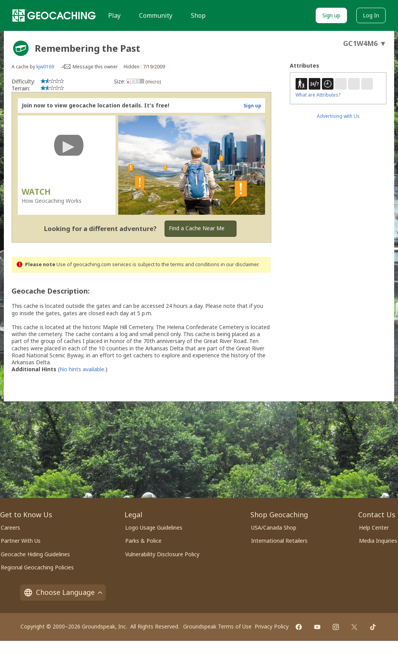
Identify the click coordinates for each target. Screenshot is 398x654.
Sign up (331, 15)
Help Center (374, 527)
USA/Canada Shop (273, 527)
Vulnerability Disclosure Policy (162, 554)
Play (114, 15)
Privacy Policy (272, 626)
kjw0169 (45, 66)
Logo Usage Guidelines (153, 527)
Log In (371, 15)
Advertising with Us (338, 116)
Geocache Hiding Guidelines (35, 554)
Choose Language (63, 592)
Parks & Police (143, 540)
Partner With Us (21, 540)
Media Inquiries (378, 540)
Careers (10, 527)
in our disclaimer (239, 264)
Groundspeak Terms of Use (217, 626)
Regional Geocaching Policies (37, 567)
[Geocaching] (54, 15)
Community (155, 15)
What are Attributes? (318, 95)
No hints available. (82, 369)
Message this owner (95, 66)
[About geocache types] (21, 48)
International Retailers (279, 540)
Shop (198, 15)
